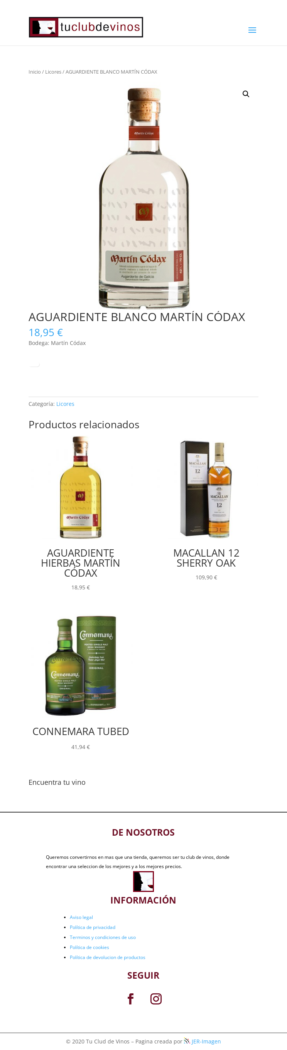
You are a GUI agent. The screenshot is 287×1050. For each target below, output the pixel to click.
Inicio (35, 71)
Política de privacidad (92, 927)
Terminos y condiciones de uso (103, 937)
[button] (246, 94)
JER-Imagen (202, 1041)
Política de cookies (89, 947)
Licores (53, 71)
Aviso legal (81, 917)
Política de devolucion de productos (107, 957)
